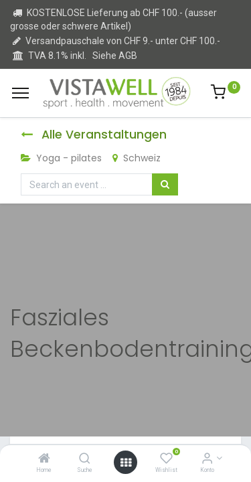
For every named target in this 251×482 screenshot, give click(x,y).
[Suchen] (165, 184)
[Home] (44, 459)
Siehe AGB (114, 55)
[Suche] (84, 459)
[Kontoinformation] (207, 459)
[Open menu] (125, 463)
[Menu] (20, 93)
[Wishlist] (166, 459)
